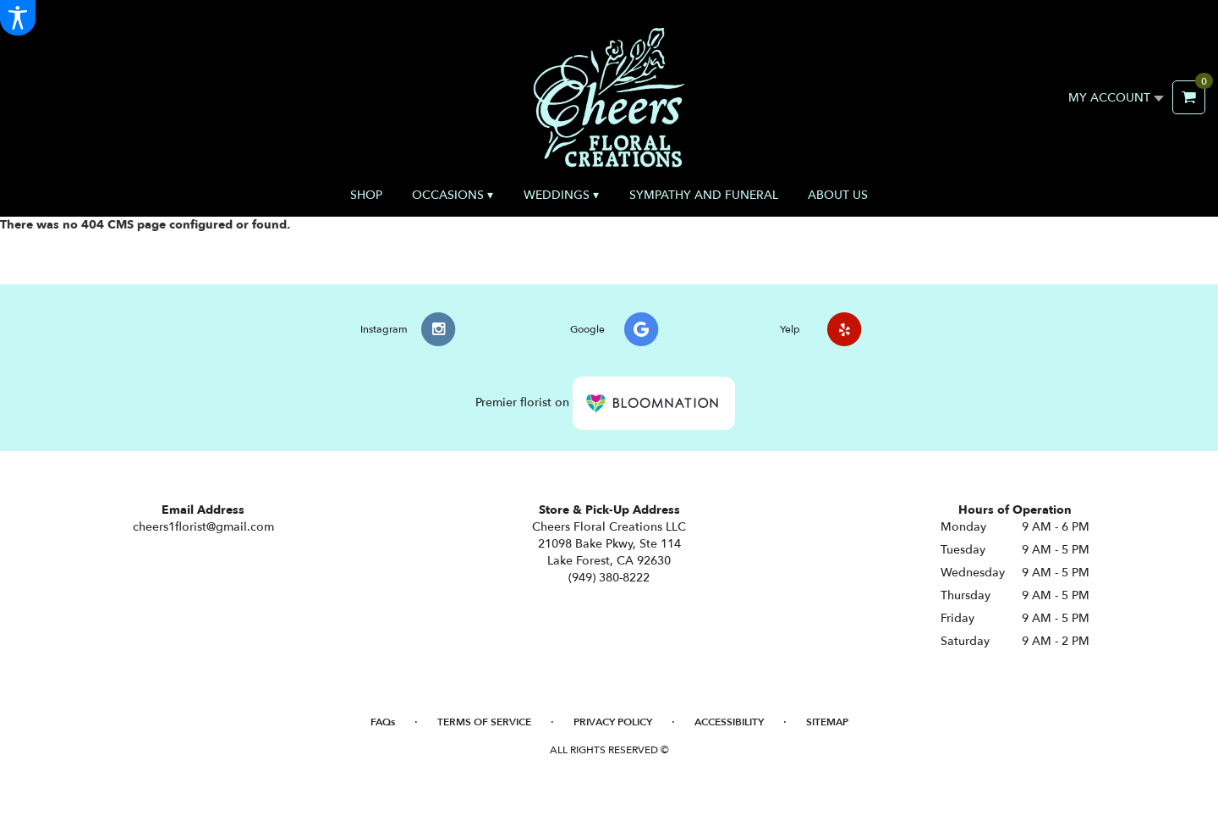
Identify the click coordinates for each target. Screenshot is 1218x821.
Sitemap (827, 722)
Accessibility (729, 722)
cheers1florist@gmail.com (203, 527)
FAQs (382, 722)
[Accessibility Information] (18, 18)
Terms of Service (484, 722)
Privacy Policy (612, 722)
